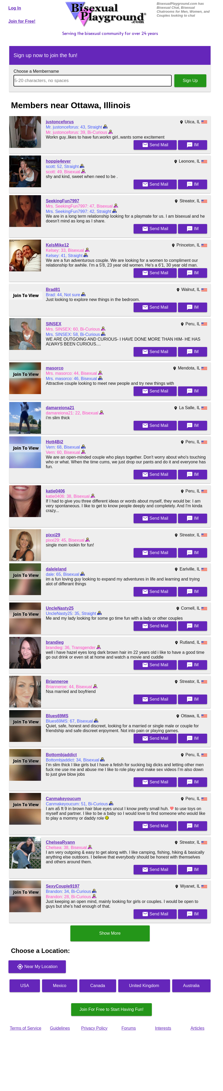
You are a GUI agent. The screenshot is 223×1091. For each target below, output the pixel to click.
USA (24, 985)
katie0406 (55, 491)
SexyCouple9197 (62, 886)
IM (192, 145)
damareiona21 (60, 407)
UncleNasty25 (60, 608)
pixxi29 (53, 535)
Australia (191, 985)
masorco (54, 368)
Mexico (59, 985)
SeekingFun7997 (62, 201)
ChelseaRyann (60, 842)
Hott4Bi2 (54, 442)
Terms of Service (25, 1028)
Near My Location (37, 966)
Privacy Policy (94, 1028)
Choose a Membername (36, 71)
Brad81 (53, 289)
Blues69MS (57, 716)
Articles (197, 1028)
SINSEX (53, 324)
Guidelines (60, 1028)
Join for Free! (21, 21)
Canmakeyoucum (63, 798)
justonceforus (60, 122)
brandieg (55, 642)
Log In (14, 8)
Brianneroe (57, 681)
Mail (155, 145)
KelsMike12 (57, 245)
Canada (97, 985)
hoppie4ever (58, 161)
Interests (163, 1028)
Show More (110, 933)
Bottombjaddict (61, 754)
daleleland (56, 569)
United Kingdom (144, 985)
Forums (128, 1028)
